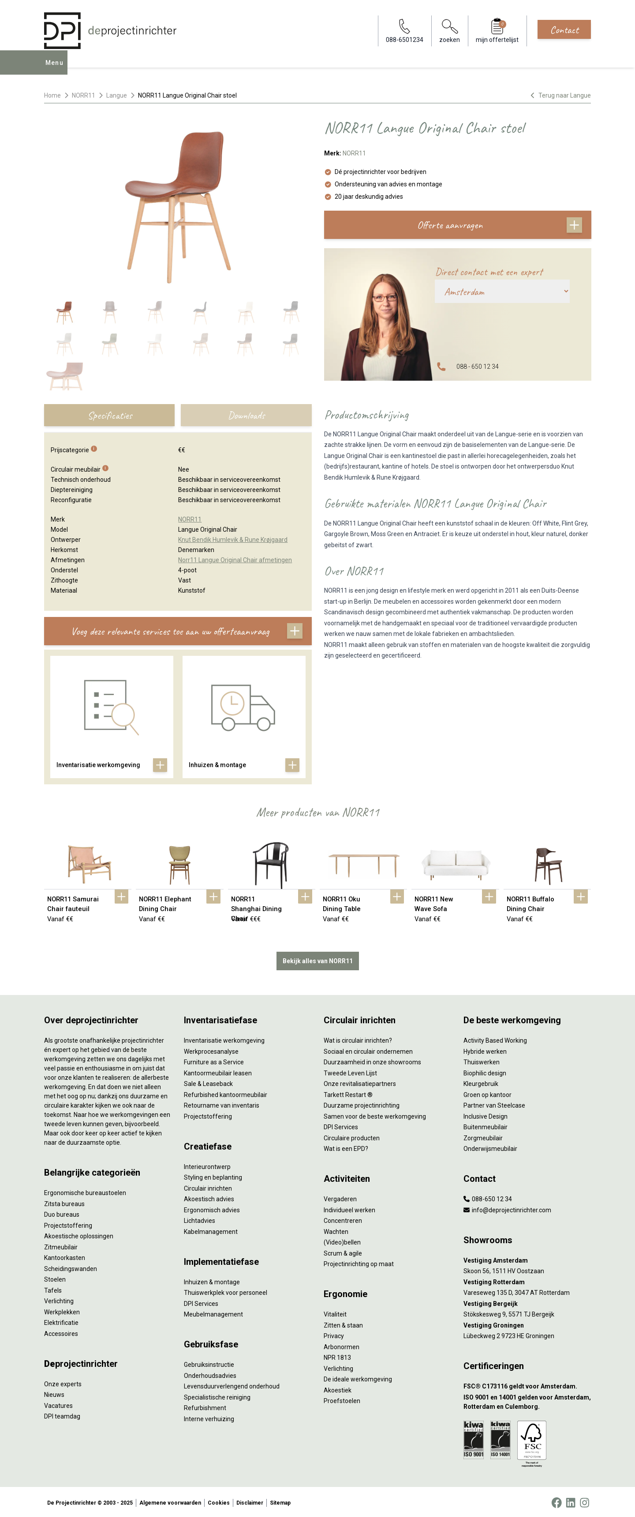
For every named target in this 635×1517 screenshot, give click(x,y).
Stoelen (55, 1277)
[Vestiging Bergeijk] (527, 1302)
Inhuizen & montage (212, 1280)
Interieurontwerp (207, 1165)
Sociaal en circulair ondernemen (368, 1049)
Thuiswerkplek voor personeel (225, 1290)
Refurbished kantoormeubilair (225, 1093)
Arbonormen (341, 1345)
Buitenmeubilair (485, 1125)
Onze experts (63, 1382)
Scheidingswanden (70, 1267)
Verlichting (59, 1299)
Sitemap (280, 1501)
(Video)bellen (342, 1240)
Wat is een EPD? (346, 1146)
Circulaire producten (352, 1136)
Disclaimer (249, 1501)
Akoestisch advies (209, 1197)
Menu (57, 68)
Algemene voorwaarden (170, 1501)
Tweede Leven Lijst (350, 1071)
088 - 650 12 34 (477, 366)
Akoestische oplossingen (78, 1234)
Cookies (219, 1501)
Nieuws (54, 1392)
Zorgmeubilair (483, 1136)
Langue (116, 95)
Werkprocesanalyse (211, 1049)
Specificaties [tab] (109, 415)
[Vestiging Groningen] (527, 1323)
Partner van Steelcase (494, 1103)
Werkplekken (62, 1310)
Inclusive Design (485, 1114)
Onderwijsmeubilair (490, 1146)
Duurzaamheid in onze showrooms (372, 1060)
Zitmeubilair (61, 1245)
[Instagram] (584, 1501)
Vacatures (58, 1403)
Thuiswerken (481, 1060)
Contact (564, 29)
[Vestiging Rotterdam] (527, 1280)
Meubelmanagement (213, 1312)
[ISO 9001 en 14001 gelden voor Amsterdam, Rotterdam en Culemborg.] (527, 1400)
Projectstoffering (68, 1223)
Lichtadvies (199, 1218)
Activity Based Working (495, 1038)
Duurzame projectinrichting (362, 1103)
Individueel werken (349, 1208)
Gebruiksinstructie (209, 1362)
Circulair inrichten (208, 1186)
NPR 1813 (337, 1355)
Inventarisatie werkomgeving (224, 1038)
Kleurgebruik (480, 1082)
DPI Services (201, 1301)
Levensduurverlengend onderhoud (232, 1384)
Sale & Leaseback (208, 1082)
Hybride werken (485, 1049)
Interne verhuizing (209, 1417)
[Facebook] (556, 1501)
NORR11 (83, 95)
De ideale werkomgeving (358, 1377)
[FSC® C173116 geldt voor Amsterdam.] (527, 1384)
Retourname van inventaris (221, 1103)
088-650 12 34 (487, 1197)
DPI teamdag (62, 1414)
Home (52, 95)
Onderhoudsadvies (210, 1373)
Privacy (334, 1334)
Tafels (53, 1288)
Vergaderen (340, 1197)
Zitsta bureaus (64, 1202)
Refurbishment (205, 1406)
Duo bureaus (61, 1212)
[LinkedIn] (570, 1501)
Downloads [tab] (246, 415)
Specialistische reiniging (217, 1395)
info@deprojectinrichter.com (507, 1208)
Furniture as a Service (214, 1060)
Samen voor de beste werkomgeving (375, 1114)
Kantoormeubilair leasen (218, 1071)
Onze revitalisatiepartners (360, 1082)
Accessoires (61, 1331)
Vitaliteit (335, 1312)
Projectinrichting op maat (359, 1262)
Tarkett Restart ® (348, 1093)
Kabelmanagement (211, 1229)
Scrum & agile (343, 1251)
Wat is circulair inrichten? (358, 1038)
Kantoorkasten (64, 1256)
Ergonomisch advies (212, 1208)
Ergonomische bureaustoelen (85, 1191)
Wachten (336, 1229)
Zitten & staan (343, 1323)
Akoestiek (337, 1388)
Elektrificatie (61, 1320)
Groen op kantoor (487, 1093)
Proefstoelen (342, 1399)
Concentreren (343, 1218)
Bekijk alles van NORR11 (318, 959)
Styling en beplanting (213, 1175)
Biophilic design (484, 1071)
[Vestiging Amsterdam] (527, 1259)
